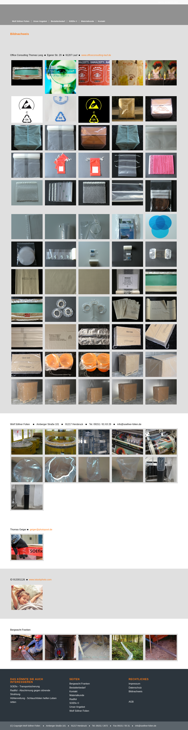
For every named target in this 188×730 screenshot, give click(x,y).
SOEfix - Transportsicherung (25, 686)
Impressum (134, 683)
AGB (131, 701)
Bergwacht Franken (79, 683)
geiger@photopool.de (41, 529)
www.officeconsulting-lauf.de (96, 55)
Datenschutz (135, 687)
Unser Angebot (77, 707)
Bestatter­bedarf (77, 687)
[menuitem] (20, 21)
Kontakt (73, 691)
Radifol (73, 699)
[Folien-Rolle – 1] (44, 11)
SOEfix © (74, 703)
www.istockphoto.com (40, 579)
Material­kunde (76, 695)
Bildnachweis (135, 691)
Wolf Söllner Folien (79, 711)
